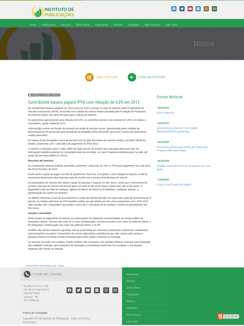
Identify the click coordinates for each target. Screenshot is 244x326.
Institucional (48, 24)
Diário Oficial (82, 24)
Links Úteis (171, 24)
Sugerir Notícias (100, 77)
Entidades (133, 24)
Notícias (118, 24)
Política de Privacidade (35, 312)
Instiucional (132, 274)
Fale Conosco (152, 24)
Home (33, 24)
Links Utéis (132, 321)
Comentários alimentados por (44, 265)
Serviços (65, 24)
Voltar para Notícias (146, 77)
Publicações (101, 24)
